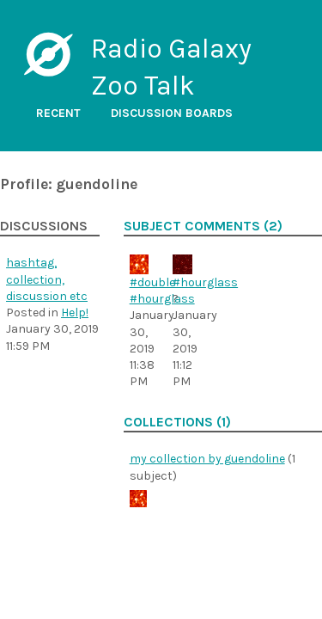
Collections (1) (177, 422)
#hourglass (162, 298)
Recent (58, 113)
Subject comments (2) (203, 226)
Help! (74, 312)
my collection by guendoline (207, 458)
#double (152, 282)
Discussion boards (172, 113)
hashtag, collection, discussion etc (47, 279)
